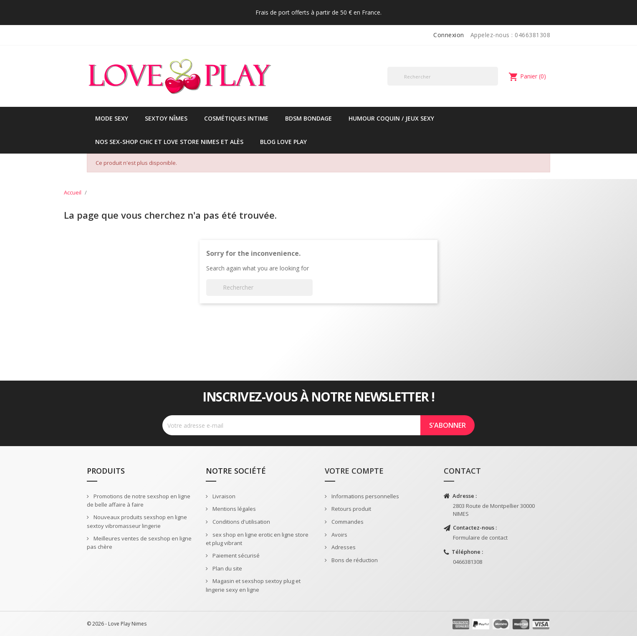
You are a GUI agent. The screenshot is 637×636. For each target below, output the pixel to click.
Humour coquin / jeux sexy (391, 118)
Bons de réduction (354, 560)
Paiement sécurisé (235, 555)
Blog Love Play (283, 142)
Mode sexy (111, 118)
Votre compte (354, 471)
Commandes (347, 521)
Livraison (223, 496)
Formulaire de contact (480, 537)
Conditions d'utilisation (240, 521)
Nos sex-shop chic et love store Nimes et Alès (169, 142)
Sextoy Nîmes (166, 118)
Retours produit (350, 508)
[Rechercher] (442, 76)
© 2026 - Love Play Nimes (117, 623)
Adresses (343, 547)
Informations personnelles (364, 496)
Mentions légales (233, 508)
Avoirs (338, 534)
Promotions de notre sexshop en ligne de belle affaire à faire (138, 500)
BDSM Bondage (308, 118)
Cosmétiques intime (236, 118)
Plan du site (226, 568)
